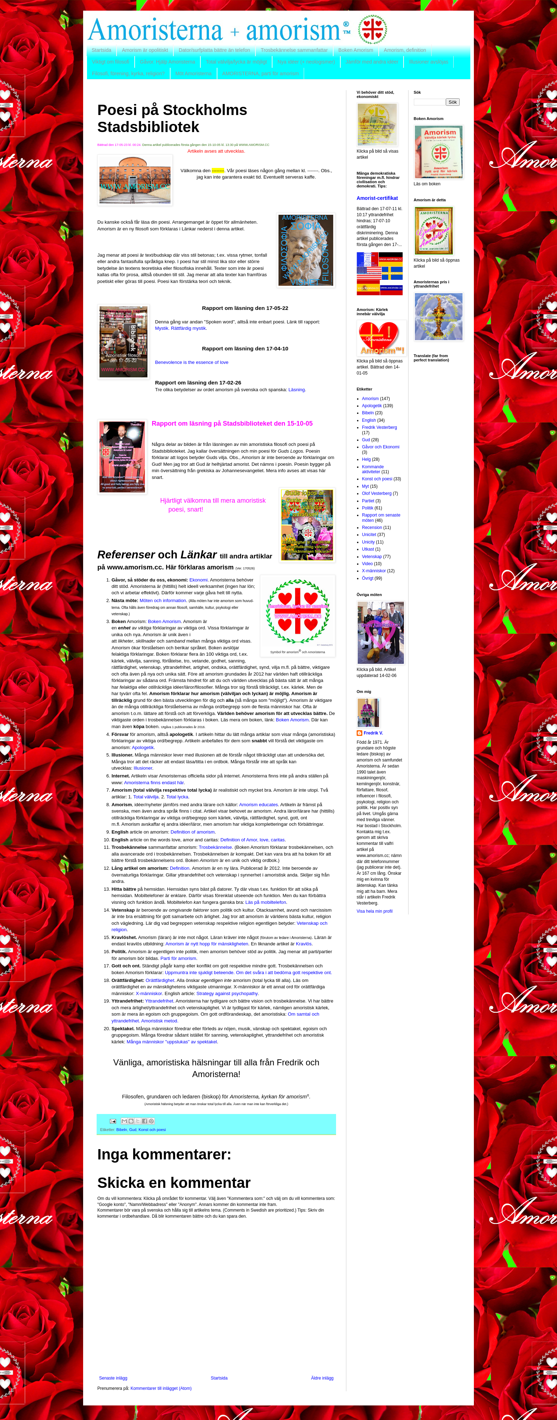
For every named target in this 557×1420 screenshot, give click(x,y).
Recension (372, 527)
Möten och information (163, 600)
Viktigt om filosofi (110, 62)
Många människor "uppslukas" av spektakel (172, 1041)
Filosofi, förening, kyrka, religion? (128, 73)
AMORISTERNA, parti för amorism (260, 73)
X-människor (149, 993)
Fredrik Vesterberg (379, 427)
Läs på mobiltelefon (265, 902)
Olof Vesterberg (376, 493)
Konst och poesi (152, 1129)
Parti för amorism (178, 958)
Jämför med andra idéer (372, 62)
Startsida (101, 50)
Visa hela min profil (375, 911)
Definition (179, 868)
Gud (132, 1129)
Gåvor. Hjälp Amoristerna (167, 62)
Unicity (368, 542)
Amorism (370, 398)
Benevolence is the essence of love (191, 362)
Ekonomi (198, 580)
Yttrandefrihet (159, 1001)
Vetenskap (372, 556)
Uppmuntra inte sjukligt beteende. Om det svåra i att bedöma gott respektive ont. (248, 972)
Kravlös (304, 943)
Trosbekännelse (215, 847)
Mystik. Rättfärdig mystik (180, 328)
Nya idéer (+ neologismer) (306, 62)
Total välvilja (145, 796)
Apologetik (143, 747)
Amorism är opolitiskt (145, 50)
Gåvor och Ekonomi (380, 446)
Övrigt (367, 578)
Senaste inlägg (113, 1378)
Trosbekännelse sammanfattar (294, 50)
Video (367, 563)
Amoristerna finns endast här (154, 782)
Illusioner (143, 768)
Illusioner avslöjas (428, 62)
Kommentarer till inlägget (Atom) (160, 1388)
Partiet (368, 500)
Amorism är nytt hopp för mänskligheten (207, 943)
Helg (366, 459)
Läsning (296, 389)
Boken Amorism (356, 50)
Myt (365, 486)
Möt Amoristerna (193, 73)
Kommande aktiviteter (373, 469)
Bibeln (122, 1129)
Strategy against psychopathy (227, 993)
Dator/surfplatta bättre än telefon (214, 50)
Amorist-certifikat (377, 198)
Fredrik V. (373, 733)
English (369, 420)
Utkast (368, 549)
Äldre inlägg (322, 1378)
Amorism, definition (405, 50)
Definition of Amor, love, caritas (252, 839)
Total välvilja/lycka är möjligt (236, 62)
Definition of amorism (193, 832)
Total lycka (177, 796)
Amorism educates (258, 804)
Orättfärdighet (160, 980)
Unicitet (369, 534)
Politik (367, 508)
